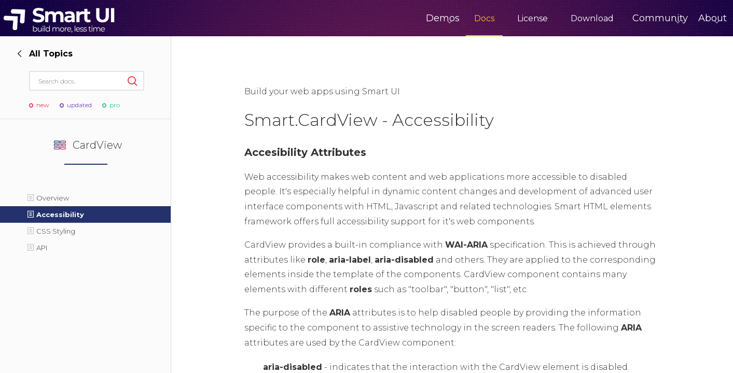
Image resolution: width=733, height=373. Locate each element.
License (489, 18)
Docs (441, 18)
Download (549, 18)
